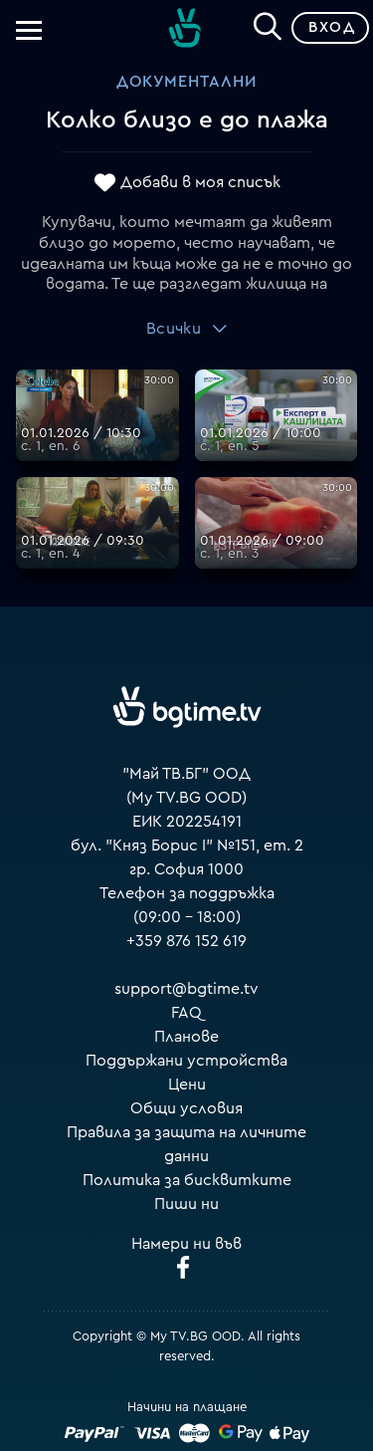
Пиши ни (186, 1204)
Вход (331, 27)
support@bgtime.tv (186, 989)
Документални (186, 82)
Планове (186, 1037)
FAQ (186, 1013)
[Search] (267, 24)
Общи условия (186, 1108)
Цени (187, 1084)
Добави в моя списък (200, 182)
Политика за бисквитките (187, 1180)
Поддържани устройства (186, 1061)
